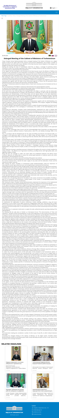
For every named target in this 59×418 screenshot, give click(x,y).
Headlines (9, 15)
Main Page (3, 15)
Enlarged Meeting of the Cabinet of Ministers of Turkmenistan (31, 15)
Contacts (34, 405)
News (14, 15)
